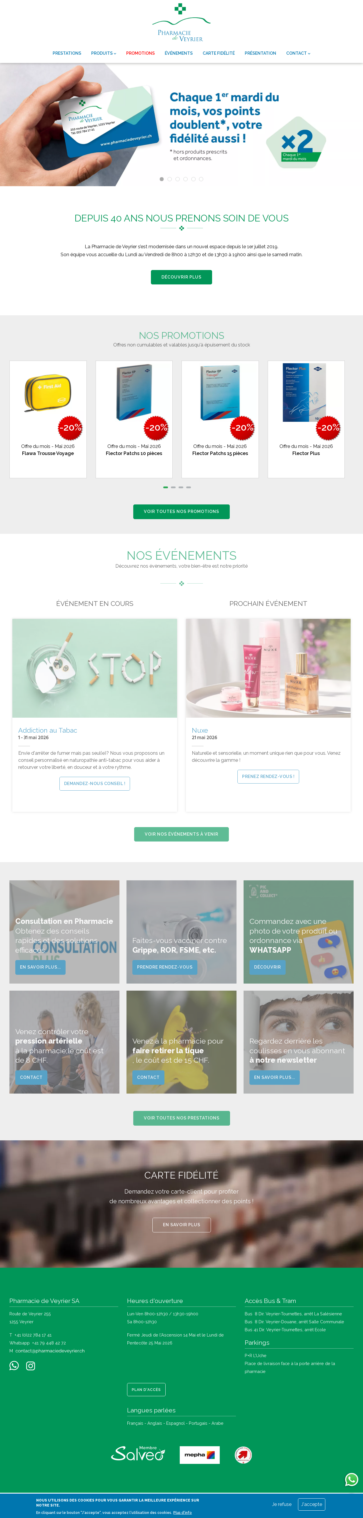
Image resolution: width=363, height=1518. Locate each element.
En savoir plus (181, 1224)
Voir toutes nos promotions (181, 511)
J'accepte (311, 1504)
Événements (179, 53)
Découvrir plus (181, 277)
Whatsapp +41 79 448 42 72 (37, 1342)
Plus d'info (182, 1513)
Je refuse (282, 1504)
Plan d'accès (146, 1389)
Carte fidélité (219, 53)
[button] (165, 487)
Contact (298, 54)
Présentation (260, 53)
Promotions (140, 53)
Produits (103, 54)
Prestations (67, 53)
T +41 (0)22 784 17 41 (30, 1334)
